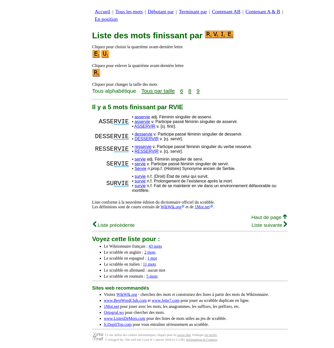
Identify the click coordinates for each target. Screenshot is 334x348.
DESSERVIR (147, 139)
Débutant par (161, 11)
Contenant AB (226, 11)
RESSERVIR (147, 151)
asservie (142, 117)
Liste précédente (114, 225)
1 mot (152, 258)
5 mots (152, 276)
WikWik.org (170, 207)
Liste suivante (269, 225)
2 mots (150, 252)
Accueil (102, 11)
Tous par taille (158, 91)
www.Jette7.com (166, 300)
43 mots (155, 246)
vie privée (210, 335)
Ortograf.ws (114, 312)
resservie (143, 146)
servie (140, 159)
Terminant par (193, 11)
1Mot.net (202, 207)
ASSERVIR (145, 126)
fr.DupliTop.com (118, 324)
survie (140, 176)
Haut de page (269, 217)
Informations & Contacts (201, 339)
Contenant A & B (263, 11)
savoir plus (184, 335)
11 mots (149, 264)
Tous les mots (129, 11)
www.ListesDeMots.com (124, 318)
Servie (140, 168)
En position (106, 19)
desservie (143, 134)
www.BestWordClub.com (125, 300)
